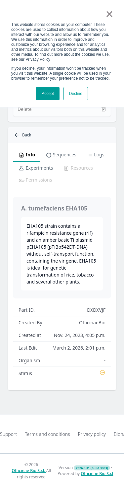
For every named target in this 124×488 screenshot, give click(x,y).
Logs (95, 155)
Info (27, 155)
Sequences (61, 155)
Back (22, 135)
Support (8, 434)
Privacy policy (92, 434)
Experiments (36, 168)
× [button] (109, 14)
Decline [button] (75, 93)
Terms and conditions (47, 434)
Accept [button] (48, 93)
